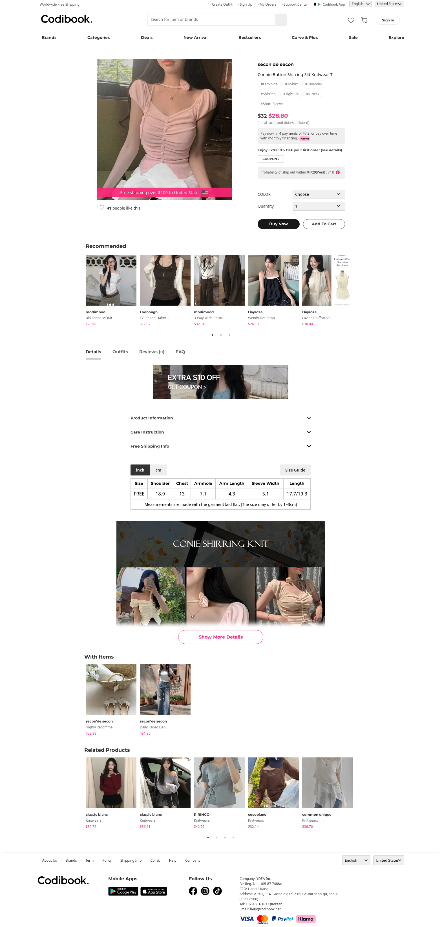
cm (158, 470)
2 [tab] (221, 335)
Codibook (66, 19)
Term (90, 860)
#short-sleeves (272, 103)
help (172, 860)
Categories (98, 37)
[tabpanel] (113, 291)
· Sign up (245, 4)
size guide (295, 470)
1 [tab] (212, 335)
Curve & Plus (305, 37)
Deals (147, 37)
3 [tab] (229, 335)
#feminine (269, 84)
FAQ (180, 351)
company (192, 860)
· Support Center (295, 4)
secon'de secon (276, 64)
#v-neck (312, 94)
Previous (81, 291)
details (93, 351)
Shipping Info (131, 860)
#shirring (268, 94)
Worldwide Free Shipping (59, 4)
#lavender (313, 84)
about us (49, 860)
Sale (353, 37)
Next (360, 291)
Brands (49, 37)
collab (155, 860)
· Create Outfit (221, 4)
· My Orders (267, 4)
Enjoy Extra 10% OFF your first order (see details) (300, 150)
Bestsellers (249, 37)
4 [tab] (233, 837)
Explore (396, 37)
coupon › (270, 159)
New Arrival (195, 37)
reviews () (151, 351)
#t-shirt (291, 84)
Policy (107, 860)
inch (140, 470)
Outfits (120, 351)
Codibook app (334, 4)
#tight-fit (291, 94)
